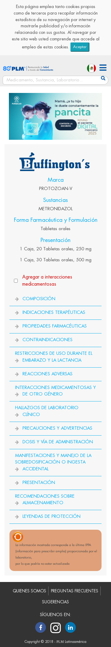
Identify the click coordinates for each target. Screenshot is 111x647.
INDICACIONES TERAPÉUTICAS (53, 312)
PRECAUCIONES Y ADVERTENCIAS (57, 428)
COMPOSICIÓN (38, 299)
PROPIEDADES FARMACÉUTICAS (54, 326)
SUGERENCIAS (55, 602)
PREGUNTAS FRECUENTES (74, 591)
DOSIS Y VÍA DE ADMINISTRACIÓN (57, 442)
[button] (103, 68)
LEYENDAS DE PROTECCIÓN (51, 516)
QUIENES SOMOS (29, 591)
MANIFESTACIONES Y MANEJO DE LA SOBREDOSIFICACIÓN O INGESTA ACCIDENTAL (53, 462)
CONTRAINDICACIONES (47, 340)
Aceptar (79, 47)
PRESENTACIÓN (38, 482)
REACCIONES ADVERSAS (47, 374)
